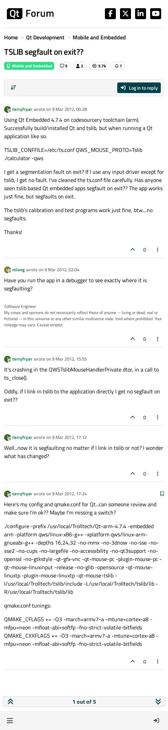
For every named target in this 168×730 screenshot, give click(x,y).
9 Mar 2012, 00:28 (69, 109)
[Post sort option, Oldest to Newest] (13, 87)
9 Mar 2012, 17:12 (69, 437)
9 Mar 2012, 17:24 (69, 493)
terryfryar (22, 109)
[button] (10, 720)
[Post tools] (158, 249)
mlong (18, 269)
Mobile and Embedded (29, 66)
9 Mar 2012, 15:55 (69, 358)
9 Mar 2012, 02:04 (62, 269)
